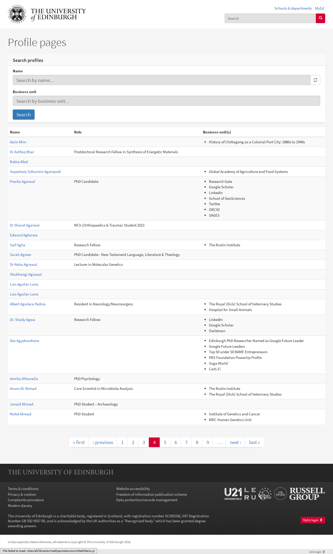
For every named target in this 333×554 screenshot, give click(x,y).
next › (235, 442)
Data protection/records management (146, 499)
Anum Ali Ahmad (23, 388)
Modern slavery (20, 505)
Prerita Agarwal (22, 181)
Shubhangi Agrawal (26, 274)
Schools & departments (293, 8)
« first (79, 442)
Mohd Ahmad (20, 413)
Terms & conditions (23, 488)
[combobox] (270, 18)
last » (254, 442)
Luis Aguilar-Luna (24, 284)
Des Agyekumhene (24, 340)
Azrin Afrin (18, 141)
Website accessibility (133, 488)
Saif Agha (17, 244)
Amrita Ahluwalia (24, 378)
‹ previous (103, 442)
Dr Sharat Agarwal (25, 225)
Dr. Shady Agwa (22, 319)
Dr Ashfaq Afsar (22, 151)
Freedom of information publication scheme (151, 494)
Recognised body (139, 520)
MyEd (319, 8)
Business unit (24, 91)
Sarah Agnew (20, 254)
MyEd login (313, 520)
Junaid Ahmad (21, 404)
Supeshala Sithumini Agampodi (35, 171)
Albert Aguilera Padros (28, 303)
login (317, 552)
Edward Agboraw (24, 235)
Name (18, 70)
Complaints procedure (26, 499)
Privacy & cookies (22, 494)
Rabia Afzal (19, 161)
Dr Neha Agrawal (23, 264)
